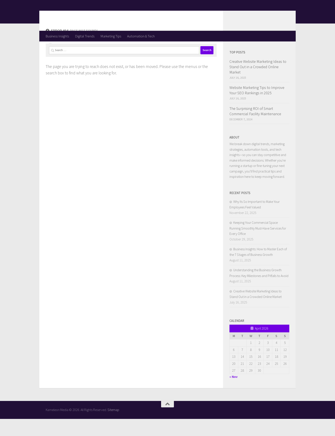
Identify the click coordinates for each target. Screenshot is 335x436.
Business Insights (57, 36)
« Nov (233, 394)
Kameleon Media (79, 15)
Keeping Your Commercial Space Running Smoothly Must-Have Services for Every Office (257, 245)
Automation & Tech (141, 36)
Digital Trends (84, 36)
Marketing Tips (110, 36)
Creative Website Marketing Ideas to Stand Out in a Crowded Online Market (257, 84)
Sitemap (113, 427)
